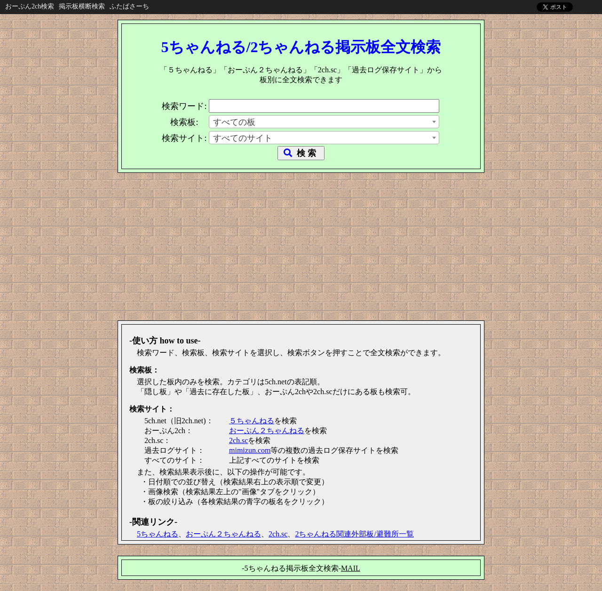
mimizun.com (249, 450)
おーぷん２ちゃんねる (266, 431)
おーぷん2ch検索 (29, 6)
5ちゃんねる (157, 534)
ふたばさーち (129, 6)
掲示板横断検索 (82, 6)
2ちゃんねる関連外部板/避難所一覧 (354, 534)
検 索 (301, 153)
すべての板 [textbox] (234, 122)
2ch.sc (238, 440)
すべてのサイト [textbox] (242, 138)
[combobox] (324, 121)
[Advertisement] (301, 243)
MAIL (350, 568)
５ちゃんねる (251, 421)
